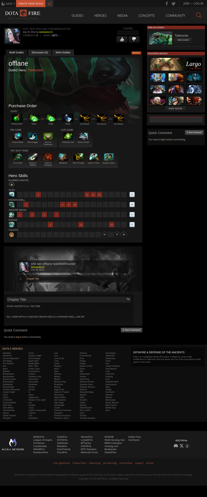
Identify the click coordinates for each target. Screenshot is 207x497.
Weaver (108, 397)
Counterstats (40, 446)
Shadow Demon (87, 382)
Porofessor (39, 443)
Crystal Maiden (9, 402)
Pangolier (58, 413)
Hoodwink (33, 384)
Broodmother (9, 387)
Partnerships (126, 463)
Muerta (57, 387)
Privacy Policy (79, 463)
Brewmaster (8, 382)
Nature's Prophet (61, 392)
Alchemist (7, 356)
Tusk (107, 371)
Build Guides (16, 52)
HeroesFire (86, 436)
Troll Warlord (111, 369)
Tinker (108, 361)
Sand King (84, 379)
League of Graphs (42, 440)
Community (175, 15)
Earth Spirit (33, 361)
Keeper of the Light (37, 400)
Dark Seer (7, 405)
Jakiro (31, 395)
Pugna (83, 363)
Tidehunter (35, 70)
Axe (4, 366)
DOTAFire (62, 440)
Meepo (57, 376)
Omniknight (59, 405)
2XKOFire (86, 446)
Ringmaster (85, 374)
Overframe (133, 440)
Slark (82, 397)
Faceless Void (35, 376)
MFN (9, 4)
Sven (82, 413)
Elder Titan (33, 366)
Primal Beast (85, 356)
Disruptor (7, 418)
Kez (30, 402)
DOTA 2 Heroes (12, 348)
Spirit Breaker (86, 408)
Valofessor (62, 443)
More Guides (63, 52)
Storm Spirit (85, 410)
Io (29, 392)
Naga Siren (59, 389)
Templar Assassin (87, 418)
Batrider (6, 371)
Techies (83, 415)
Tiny (107, 363)
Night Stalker (60, 397)
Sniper (83, 402)
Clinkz (5, 397)
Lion (56, 356)
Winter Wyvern (111, 402)
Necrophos (59, 395)
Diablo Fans (134, 436)
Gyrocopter (33, 382)
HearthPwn (110, 452)
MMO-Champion (113, 443)
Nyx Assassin (60, 400)
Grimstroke (33, 379)
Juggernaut (34, 397)
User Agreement (61, 463)
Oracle (57, 408)
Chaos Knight (9, 392)
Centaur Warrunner (11, 389)
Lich (30, 415)
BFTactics (86, 443)
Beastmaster (8, 374)
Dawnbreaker (9, 410)
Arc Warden (8, 363)
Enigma (32, 374)
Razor (82, 369)
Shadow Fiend (86, 384)
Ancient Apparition (11, 358)
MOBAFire (38, 436)
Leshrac (32, 413)
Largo (31, 408)
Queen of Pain (86, 366)
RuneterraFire (40, 452)
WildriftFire (39, 449)
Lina (56, 353)
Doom (31, 353)
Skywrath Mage (87, 392)
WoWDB (109, 436)
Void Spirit (109, 392)
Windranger (110, 400)
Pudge (83, 361)
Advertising (95, 463)
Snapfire (83, 400)
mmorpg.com (111, 446)
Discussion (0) (40, 52)
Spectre (83, 405)
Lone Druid (59, 358)
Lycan (56, 363)
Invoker (32, 389)
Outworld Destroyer (62, 410)
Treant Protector (112, 366)
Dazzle (6, 413)
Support (139, 463)
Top (128, 299)
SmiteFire (62, 436)
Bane (5, 369)
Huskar (32, 387)
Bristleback (8, 384)
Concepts (146, 15)
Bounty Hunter (9, 379)
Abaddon (7, 353)
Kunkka (32, 405)
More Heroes (175, 109)
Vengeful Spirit (111, 382)
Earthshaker (34, 363)
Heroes (100, 15)
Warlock (108, 395)
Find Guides (183, 40)
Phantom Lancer (61, 418)
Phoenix (83, 353)
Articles (150, 463)
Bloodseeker (8, 376)
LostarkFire (87, 440)
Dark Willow (8, 408)
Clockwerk (7, 400)
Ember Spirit (34, 369)
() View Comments (131, 330)
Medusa (57, 374)
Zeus (107, 410)
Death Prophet (9, 415)
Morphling (58, 384)
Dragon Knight (35, 356)
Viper (107, 387)
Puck (82, 358)
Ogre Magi (58, 402)
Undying (109, 376)
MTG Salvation (88, 449)
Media (123, 15)
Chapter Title (33, 279)
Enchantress (34, 371)
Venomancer (111, 384)
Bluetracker (111, 449)
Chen (5, 395)
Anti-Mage (7, 361)
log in (18, 337)
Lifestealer (33, 418)
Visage (108, 389)
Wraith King (110, 408)
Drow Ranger (34, 358)
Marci (56, 369)
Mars (56, 371)
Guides (77, 15)
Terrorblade (110, 353)
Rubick (83, 376)
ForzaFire (62, 452)
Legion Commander (37, 410)
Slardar (83, 395)
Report (136, 53)
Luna (56, 361)
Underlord (109, 374)
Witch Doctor (111, 405)
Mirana (57, 379)
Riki (81, 371)
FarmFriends (64, 449)
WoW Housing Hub (115, 440)
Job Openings (110, 463)
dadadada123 (45, 32)
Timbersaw (110, 358)
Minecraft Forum (89, 452)
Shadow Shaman (87, 387)
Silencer (83, 389)
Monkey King (60, 382)
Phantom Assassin (62, 415)
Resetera (62, 446)
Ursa (107, 379)
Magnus (57, 366)
